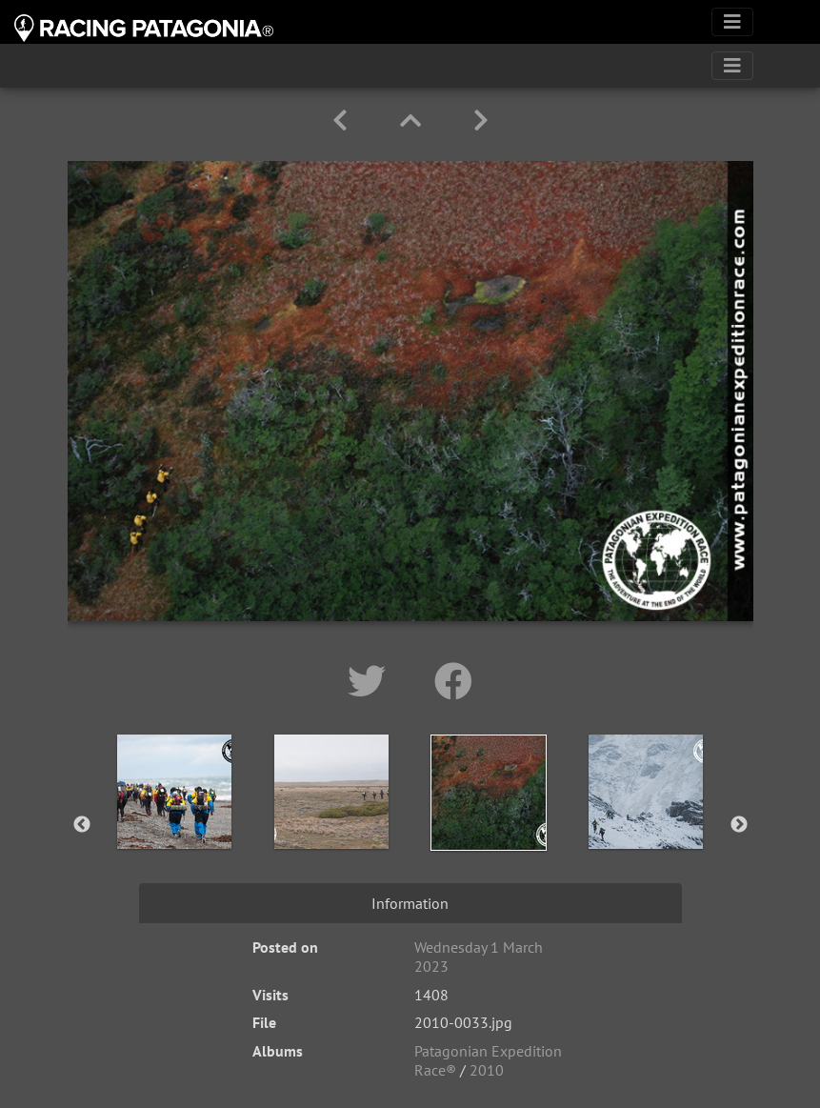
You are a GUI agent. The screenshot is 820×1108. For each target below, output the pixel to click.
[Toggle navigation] (732, 22)
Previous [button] (81, 825)
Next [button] (739, 825)
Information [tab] (410, 903)
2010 (487, 1069)
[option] (174, 821)
